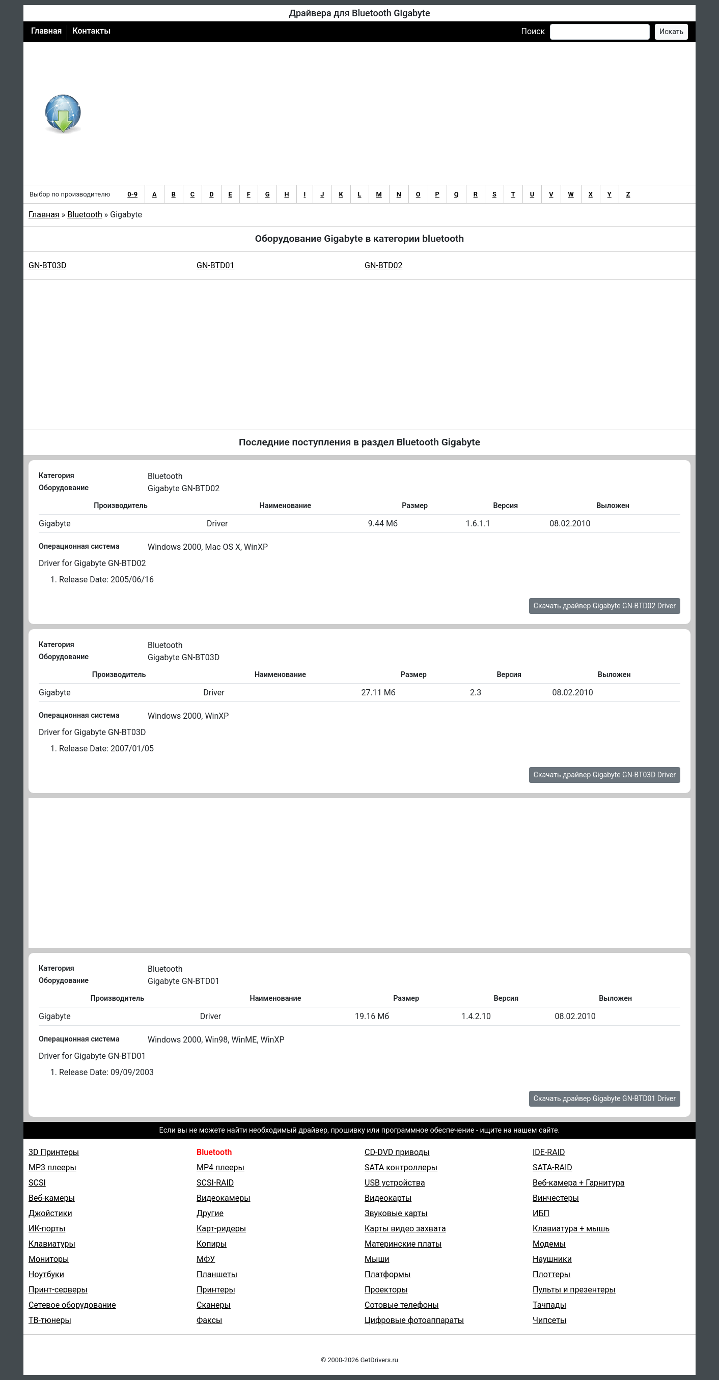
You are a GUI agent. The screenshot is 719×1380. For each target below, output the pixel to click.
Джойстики (50, 1213)
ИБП (541, 1213)
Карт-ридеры (221, 1228)
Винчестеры (556, 1198)
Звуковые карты (396, 1213)
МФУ (206, 1259)
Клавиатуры (52, 1244)
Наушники (552, 1259)
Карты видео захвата (405, 1228)
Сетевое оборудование (72, 1305)
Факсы (209, 1320)
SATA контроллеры (401, 1167)
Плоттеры (551, 1274)
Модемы (549, 1244)
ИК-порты (47, 1228)
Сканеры (214, 1305)
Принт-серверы (58, 1289)
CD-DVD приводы (397, 1152)
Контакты (91, 31)
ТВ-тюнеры (50, 1320)
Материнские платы (403, 1244)
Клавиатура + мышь (571, 1228)
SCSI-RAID (215, 1183)
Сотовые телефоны (402, 1305)
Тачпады (549, 1305)
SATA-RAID (552, 1167)
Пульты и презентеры (574, 1289)
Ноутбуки (46, 1274)
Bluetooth (84, 214)
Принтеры (216, 1289)
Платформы (387, 1274)
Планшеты (217, 1274)
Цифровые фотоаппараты (414, 1320)
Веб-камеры (52, 1198)
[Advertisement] (392, 113)
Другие (210, 1213)
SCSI (37, 1183)
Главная (46, 31)
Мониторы (49, 1259)
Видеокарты (388, 1198)
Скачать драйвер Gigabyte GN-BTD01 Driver (605, 1098)
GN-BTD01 (216, 265)
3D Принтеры (54, 1152)
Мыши (377, 1259)
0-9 (132, 194)
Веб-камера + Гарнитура (579, 1183)
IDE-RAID (549, 1152)
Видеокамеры (224, 1198)
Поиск (533, 31)
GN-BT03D (48, 265)
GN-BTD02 (384, 265)
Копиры (212, 1244)
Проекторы (386, 1289)
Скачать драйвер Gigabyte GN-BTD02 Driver (605, 606)
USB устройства (395, 1183)
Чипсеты (549, 1320)
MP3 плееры (52, 1167)
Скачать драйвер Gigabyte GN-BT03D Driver (605, 775)
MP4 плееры (220, 1167)
